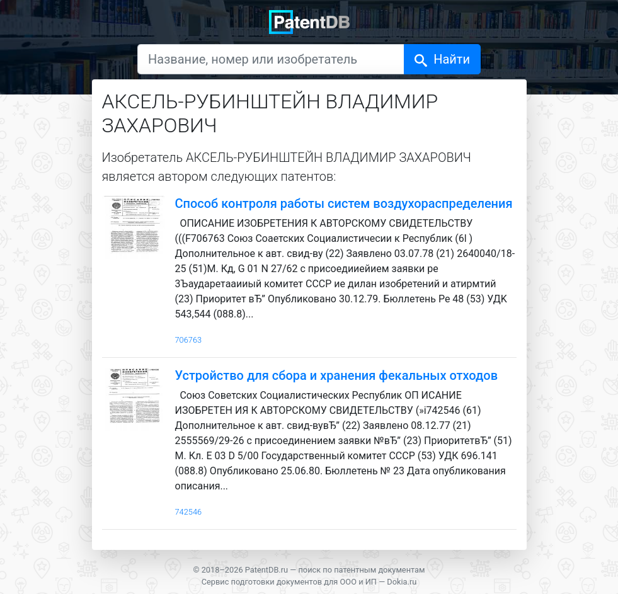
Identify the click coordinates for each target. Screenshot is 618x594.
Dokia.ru (401, 581)
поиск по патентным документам (361, 569)
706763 (188, 340)
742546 (188, 512)
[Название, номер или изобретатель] (270, 59)
